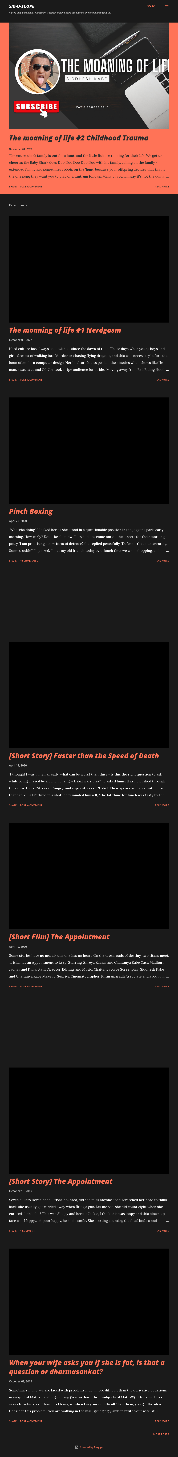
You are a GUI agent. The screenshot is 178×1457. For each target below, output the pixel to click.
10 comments (29, 560)
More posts (161, 1434)
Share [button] (13, 186)
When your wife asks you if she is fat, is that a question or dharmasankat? (87, 1367)
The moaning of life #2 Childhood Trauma (78, 138)
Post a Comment (31, 186)
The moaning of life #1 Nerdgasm (65, 330)
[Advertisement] (89, 602)
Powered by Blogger (89, 1447)
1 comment (27, 1230)
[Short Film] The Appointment (59, 936)
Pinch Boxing (31, 511)
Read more (162, 186)
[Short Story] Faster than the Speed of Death (84, 755)
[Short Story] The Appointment (60, 1181)
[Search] (151, 6)
